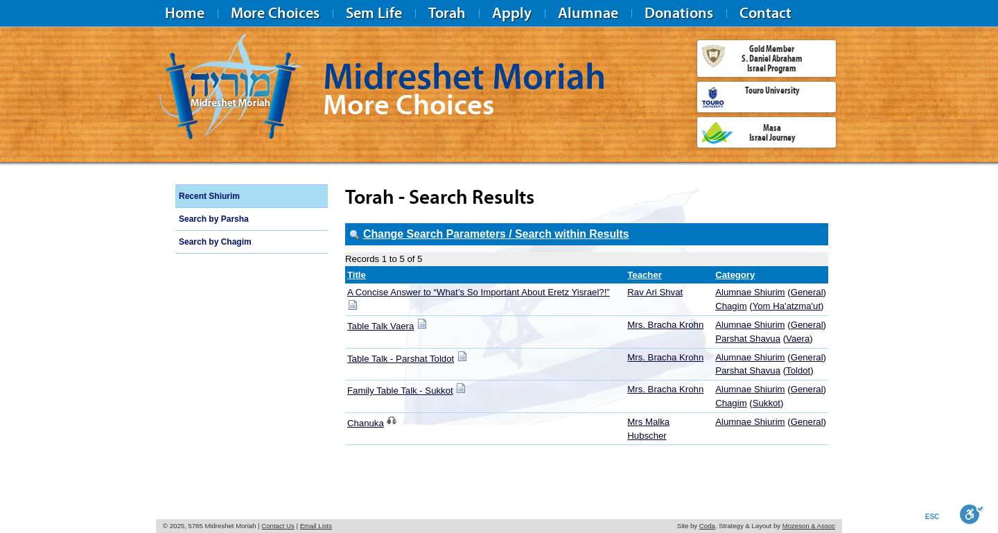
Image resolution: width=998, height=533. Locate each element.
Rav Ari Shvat (655, 292)
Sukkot (766, 403)
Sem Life (374, 12)
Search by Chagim (215, 242)
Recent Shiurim (209, 196)
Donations (679, 12)
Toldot (798, 370)
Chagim (730, 306)
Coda (707, 526)
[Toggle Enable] (972, 514)
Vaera (797, 338)
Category (735, 275)
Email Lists (316, 526)
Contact (765, 12)
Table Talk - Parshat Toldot (400, 358)
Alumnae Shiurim (750, 292)
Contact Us (277, 526)
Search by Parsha (214, 219)
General (807, 292)
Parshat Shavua (747, 338)
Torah (447, 12)
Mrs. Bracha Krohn (665, 325)
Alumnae (588, 12)
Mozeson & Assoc (808, 526)
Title (356, 275)
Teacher (644, 275)
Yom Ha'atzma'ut (787, 306)
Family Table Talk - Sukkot (400, 390)
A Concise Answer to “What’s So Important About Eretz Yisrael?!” (478, 292)
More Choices (275, 12)
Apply (512, 12)
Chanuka (365, 423)
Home (184, 12)
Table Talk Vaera (380, 326)
